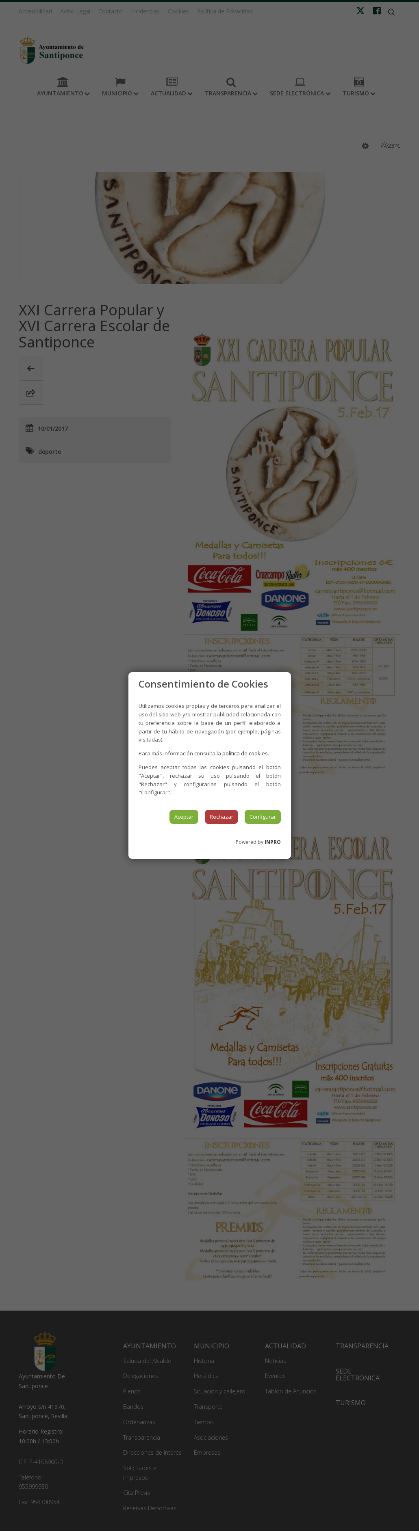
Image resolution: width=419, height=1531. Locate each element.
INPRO (273, 842)
